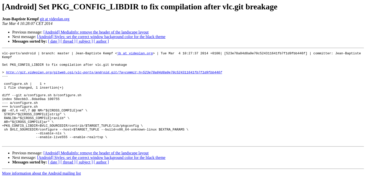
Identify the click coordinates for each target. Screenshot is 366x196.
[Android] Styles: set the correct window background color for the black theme (101, 37)
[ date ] (53, 41)
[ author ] (101, 41)
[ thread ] (67, 41)
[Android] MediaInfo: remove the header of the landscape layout (96, 32)
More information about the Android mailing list (41, 191)
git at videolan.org (54, 19)
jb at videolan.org (134, 54)
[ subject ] (85, 41)
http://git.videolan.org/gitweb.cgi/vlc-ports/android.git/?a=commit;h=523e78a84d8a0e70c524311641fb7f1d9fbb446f (114, 76)
